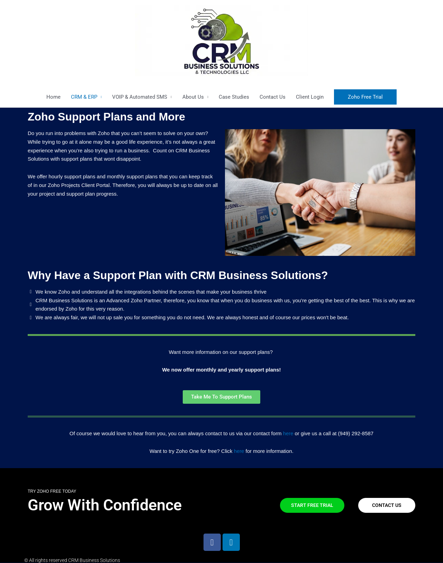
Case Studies (234, 97)
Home (53, 97)
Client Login (310, 97)
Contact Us (273, 97)
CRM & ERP (84, 97)
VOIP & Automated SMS (139, 97)
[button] (365, 97)
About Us (193, 97)
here (288, 433)
